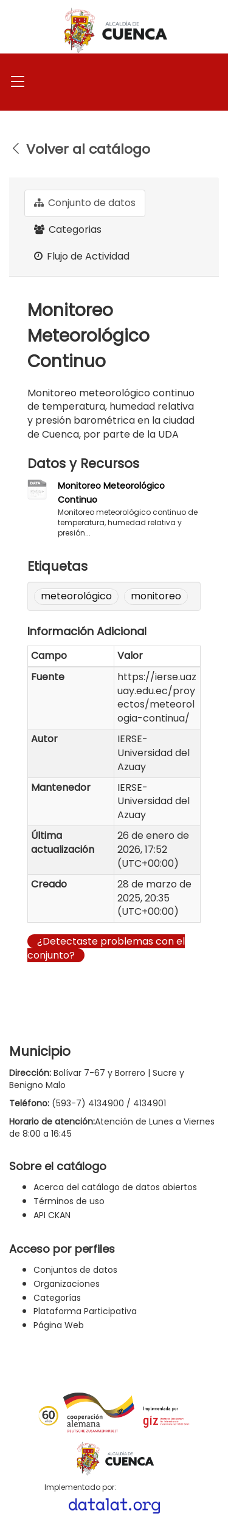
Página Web (58, 1325)
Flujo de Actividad (82, 256)
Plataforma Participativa (85, 1311)
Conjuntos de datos (75, 1270)
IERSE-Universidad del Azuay (153, 753)
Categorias (68, 229)
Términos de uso (69, 1201)
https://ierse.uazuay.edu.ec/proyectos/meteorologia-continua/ (156, 698)
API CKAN (52, 1215)
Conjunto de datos (85, 203)
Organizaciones (66, 1284)
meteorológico (76, 596)
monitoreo (156, 596)
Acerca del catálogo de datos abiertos (115, 1187)
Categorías (57, 1298)
